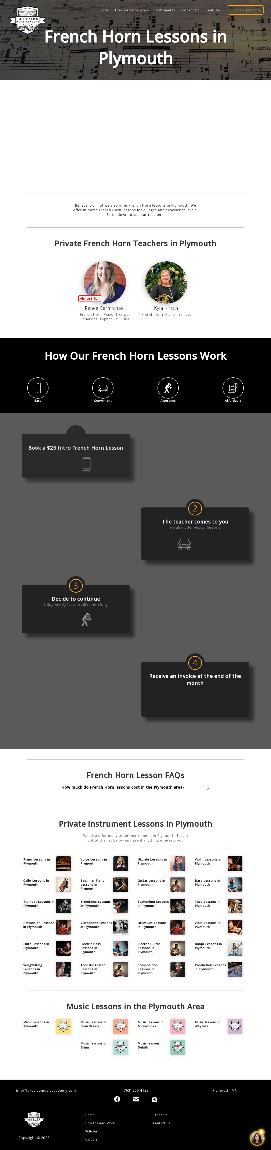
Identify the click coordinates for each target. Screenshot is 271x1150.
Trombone (89, 319)
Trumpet (123, 314)
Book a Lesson (245, 9)
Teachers (160, 1115)
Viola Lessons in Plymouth (207, 925)
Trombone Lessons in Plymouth (95, 904)
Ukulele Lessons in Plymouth (152, 861)
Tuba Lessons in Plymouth (207, 904)
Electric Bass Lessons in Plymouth (90, 948)
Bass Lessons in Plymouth (207, 883)
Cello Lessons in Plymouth (36, 883)
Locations (190, 10)
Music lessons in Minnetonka (150, 1024)
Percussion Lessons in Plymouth (38, 925)
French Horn (91, 314)
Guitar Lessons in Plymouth (151, 883)
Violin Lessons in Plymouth (208, 861)
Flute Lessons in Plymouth (36, 946)
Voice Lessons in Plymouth (93, 861)
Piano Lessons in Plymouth (36, 861)
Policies (91, 1131)
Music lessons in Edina (93, 1045)
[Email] (136, 1099)
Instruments (165, 10)
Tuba (125, 319)
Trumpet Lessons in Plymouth (39, 904)
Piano (108, 314)
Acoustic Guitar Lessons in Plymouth (92, 969)
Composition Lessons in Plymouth (148, 969)
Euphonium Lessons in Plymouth (153, 904)
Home (103, 10)
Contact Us (161, 1123)
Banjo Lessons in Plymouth (208, 946)
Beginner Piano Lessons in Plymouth (92, 885)
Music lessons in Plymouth (36, 1024)
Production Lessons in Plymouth (210, 967)
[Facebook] (117, 1099)
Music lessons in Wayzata (208, 1024)
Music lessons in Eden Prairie (93, 1024)
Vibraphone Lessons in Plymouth (96, 925)
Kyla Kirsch (166, 308)
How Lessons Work (131, 10)
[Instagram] (154, 1099)
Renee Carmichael (105, 308)
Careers (91, 1140)
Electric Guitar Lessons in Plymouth (149, 948)
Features (213, 10)
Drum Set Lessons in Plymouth (152, 925)
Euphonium (109, 319)
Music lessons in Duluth (150, 1045)
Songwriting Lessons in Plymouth (32, 969)
